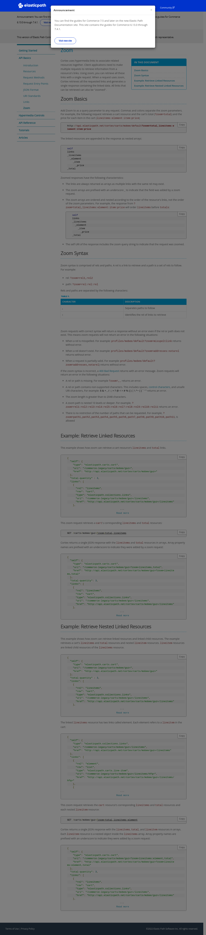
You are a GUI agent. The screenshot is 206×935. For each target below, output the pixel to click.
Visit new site (65, 40)
